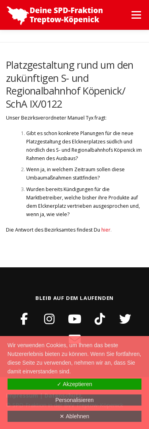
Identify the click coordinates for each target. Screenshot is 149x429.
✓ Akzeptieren (74, 384)
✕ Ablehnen (74, 416)
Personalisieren (74, 400)
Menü (135, 15)
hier (105, 229)
